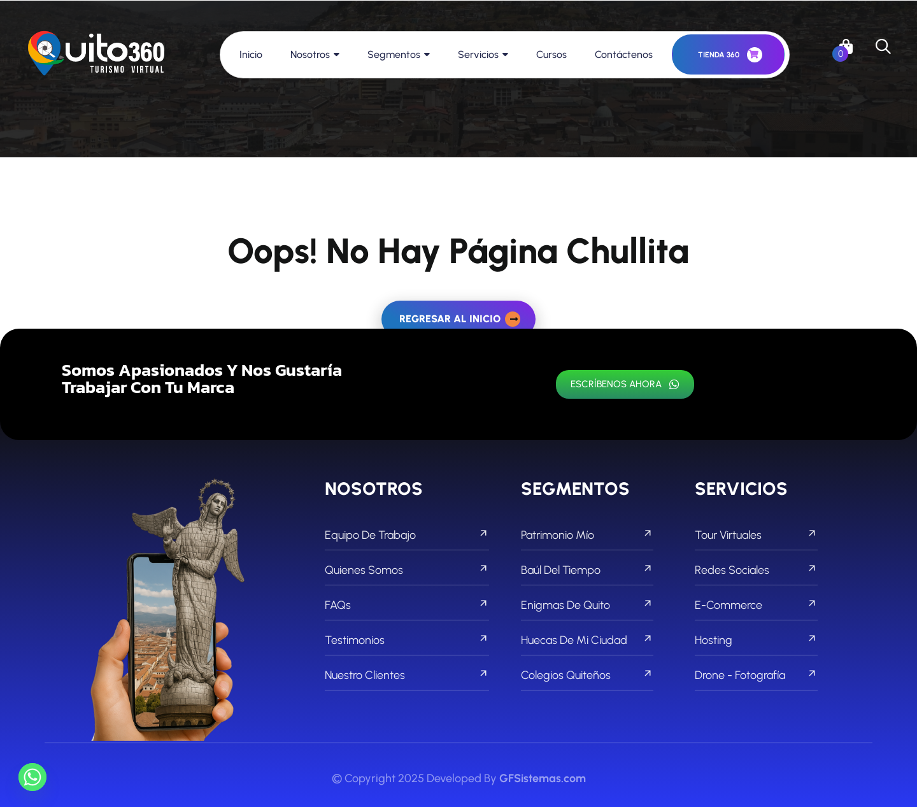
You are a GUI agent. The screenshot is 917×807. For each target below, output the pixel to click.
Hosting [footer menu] (756, 640)
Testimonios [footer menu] (407, 640)
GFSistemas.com (542, 778)
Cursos (551, 54)
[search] (883, 46)
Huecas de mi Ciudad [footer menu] (587, 640)
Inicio (250, 54)
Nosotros (310, 54)
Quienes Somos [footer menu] (407, 570)
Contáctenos (624, 54)
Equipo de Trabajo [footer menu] (407, 535)
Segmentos (393, 54)
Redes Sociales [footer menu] (756, 570)
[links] (96, 54)
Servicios (478, 54)
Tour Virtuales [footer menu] (756, 535)
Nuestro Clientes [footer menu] (407, 675)
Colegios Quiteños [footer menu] (587, 675)
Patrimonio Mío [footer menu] (587, 535)
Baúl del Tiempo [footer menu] (587, 570)
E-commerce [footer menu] (756, 605)
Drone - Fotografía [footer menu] (756, 675)
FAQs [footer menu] (407, 605)
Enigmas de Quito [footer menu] (587, 605)
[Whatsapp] (32, 777)
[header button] (728, 54)
